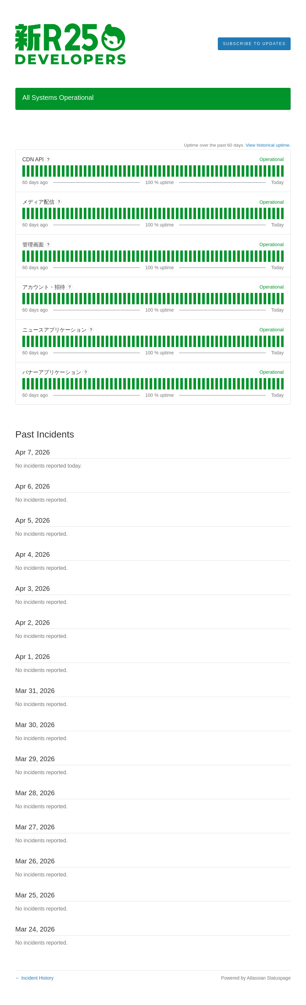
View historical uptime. (268, 145)
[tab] (23, 171)
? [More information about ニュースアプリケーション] (91, 330)
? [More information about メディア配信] (59, 202)
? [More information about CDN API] (48, 159)
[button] (254, 43)
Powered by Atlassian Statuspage (256, 978)
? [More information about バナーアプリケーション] (86, 372)
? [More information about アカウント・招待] (69, 287)
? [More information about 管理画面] (48, 244)
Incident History (34, 978)
